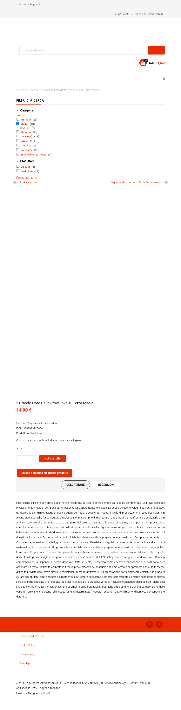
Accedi (22, 4)
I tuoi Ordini (123, 13)
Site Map (24, 663)
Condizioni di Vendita (31, 636)
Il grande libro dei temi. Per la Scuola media (136, 182)
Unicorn (26, 166)
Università (27, 136)
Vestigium (27, 171)
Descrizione (75, 484)
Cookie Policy (27, 645)
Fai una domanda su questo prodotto (44, 472)
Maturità (26, 132)
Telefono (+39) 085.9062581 (149, 13)
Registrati (34, 4)
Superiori (25, 127)
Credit (46, 693)
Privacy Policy (27, 654)
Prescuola (27, 150)
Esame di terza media (34, 154)
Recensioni (106, 484)
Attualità (26, 145)
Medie (35, 90)
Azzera (21, 115)
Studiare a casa (28, 182)
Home (23, 90)
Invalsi (25, 141)
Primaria (26, 119)
